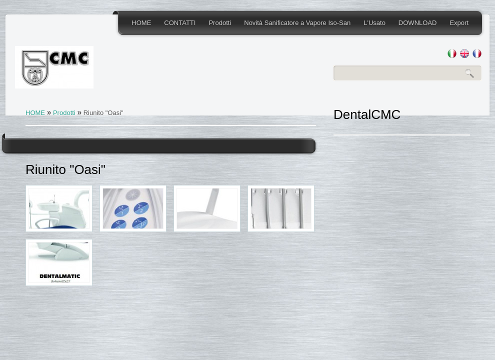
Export (459, 22)
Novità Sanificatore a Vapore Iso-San (297, 22)
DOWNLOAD (417, 22)
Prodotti (219, 22)
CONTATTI (180, 22)
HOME (141, 22)
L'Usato (375, 22)
